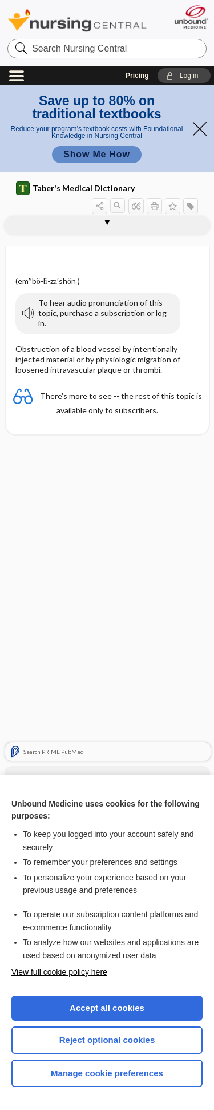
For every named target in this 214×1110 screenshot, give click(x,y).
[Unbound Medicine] (190, 17)
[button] (184, 75)
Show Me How (96, 154)
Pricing (137, 76)
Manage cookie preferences (107, 1073)
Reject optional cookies (107, 1040)
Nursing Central (77, 20)
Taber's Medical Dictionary (75, 188)
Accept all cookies (107, 1008)
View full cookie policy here (59, 972)
